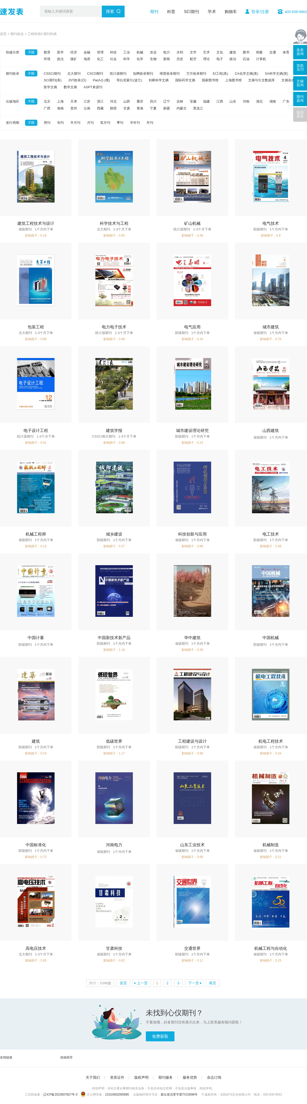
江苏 (87, 101)
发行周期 (12, 123)
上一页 (142, 983)
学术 (212, 11)
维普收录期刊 (170, 73)
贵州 (73, 108)
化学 (140, 59)
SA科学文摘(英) (276, 73)
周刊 (47, 123)
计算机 (261, 59)
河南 (246, 101)
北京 (47, 101)
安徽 (193, 101)
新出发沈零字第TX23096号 (179, 1094)
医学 (60, 52)
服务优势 (190, 1077)
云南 (87, 108)
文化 (219, 52)
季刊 (120, 123)
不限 (31, 52)
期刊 (154, 11)
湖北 (259, 101)
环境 (47, 59)
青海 (140, 108)
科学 (126, 59)
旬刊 (60, 123)
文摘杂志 (288, 80)
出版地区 (12, 101)
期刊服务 (165, 1077)
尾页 (212, 983)
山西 (126, 101)
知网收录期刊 (143, 73)
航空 (193, 59)
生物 (153, 59)
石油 (246, 59)
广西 (47, 108)
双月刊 (105, 123)
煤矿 (73, 59)
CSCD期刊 (95, 73)
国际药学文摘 (185, 80)
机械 (140, 52)
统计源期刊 (118, 73)
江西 (219, 101)
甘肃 (126, 108)
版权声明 (141, 1077)
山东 (232, 101)
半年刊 (135, 123)
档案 (259, 52)
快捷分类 (12, 52)
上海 (60, 101)
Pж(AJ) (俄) (101, 80)
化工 (100, 59)
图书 (246, 52)
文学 (193, 52)
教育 (47, 52)
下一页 (193, 983)
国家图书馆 (210, 80)
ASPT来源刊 (93, 87)
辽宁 (166, 101)
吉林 (180, 101)
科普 (171, 11)
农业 (153, 52)
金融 (87, 52)
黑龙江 (198, 108)
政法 (60, 59)
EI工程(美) (220, 73)
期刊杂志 (17, 34)
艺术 (206, 52)
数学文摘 (70, 87)
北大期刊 (74, 73)
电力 (166, 52)
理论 (206, 59)
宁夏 (153, 108)
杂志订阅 (214, 1077)
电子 (219, 59)
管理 (100, 52)
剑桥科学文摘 (159, 80)
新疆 (166, 108)
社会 (113, 59)
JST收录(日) (77, 80)
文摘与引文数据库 (261, 80)
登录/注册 (260, 11)
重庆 (140, 101)
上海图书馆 (233, 80)
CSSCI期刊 (52, 73)
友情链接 (6, 1057)
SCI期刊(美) (52, 80)
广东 (286, 101)
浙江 (100, 101)
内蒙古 (182, 108)
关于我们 (93, 1077)
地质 (87, 59)
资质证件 (117, 1077)
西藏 (100, 108)
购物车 (231, 11)
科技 (113, 52)
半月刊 (75, 123)
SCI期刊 (191, 11)
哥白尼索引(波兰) (129, 80)
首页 (3, 34)
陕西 (113, 108)
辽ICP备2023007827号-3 (60, 1094)
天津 (73, 101)
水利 (180, 52)
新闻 (166, 59)
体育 (286, 52)
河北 (113, 101)
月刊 (90, 123)
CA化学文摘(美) (246, 73)
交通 (272, 52)
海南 (60, 108)
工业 (126, 52)
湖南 (272, 101)
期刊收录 (12, 73)
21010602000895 (117, 1094)
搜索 (110, 11)
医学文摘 (50, 87)
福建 (206, 101)
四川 (153, 101)
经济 (73, 52)
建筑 (232, 52)
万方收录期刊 (196, 73)
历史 (180, 59)
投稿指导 (66, 1057)
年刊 (150, 123)
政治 (232, 59)
